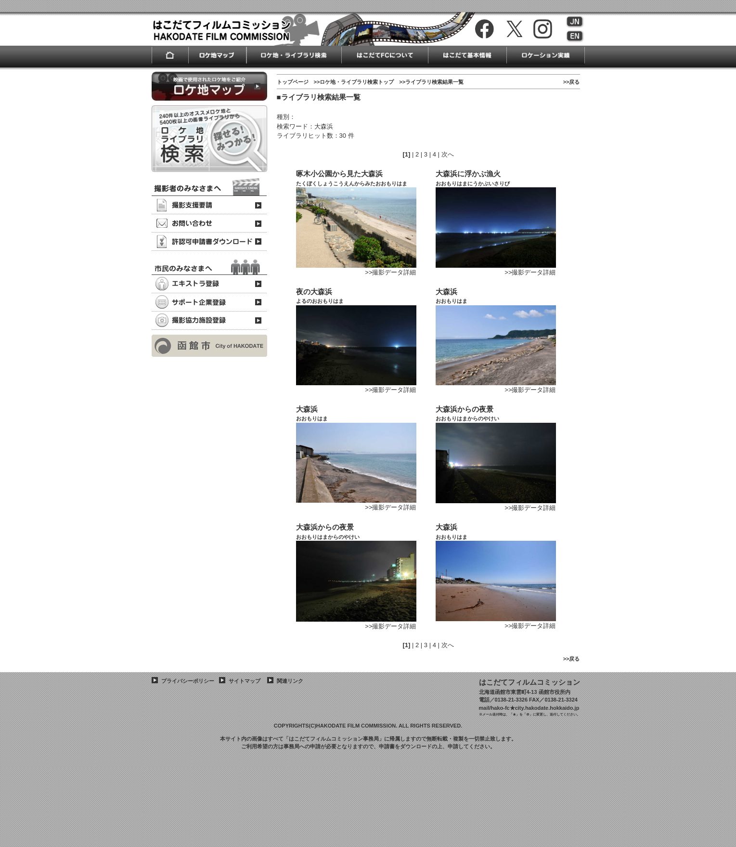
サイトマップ (244, 681)
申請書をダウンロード (405, 746)
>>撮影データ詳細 (390, 272)
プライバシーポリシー (187, 681)
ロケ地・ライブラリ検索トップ (357, 82)
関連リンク (290, 681)
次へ (447, 154)
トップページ (293, 82)
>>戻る (571, 82)
